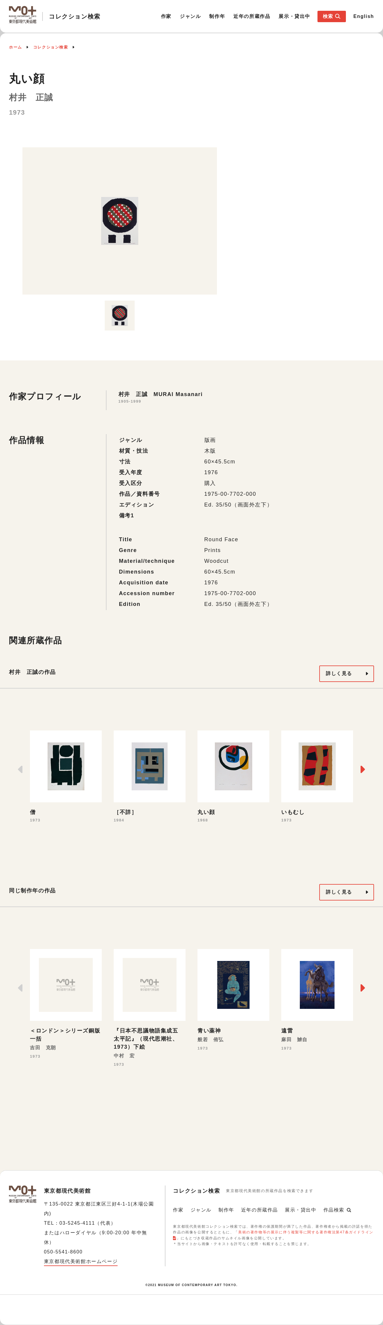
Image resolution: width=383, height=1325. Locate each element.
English (363, 16)
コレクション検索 (50, 47)
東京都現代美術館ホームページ (81, 1261)
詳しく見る (339, 673)
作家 (166, 16)
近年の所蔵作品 (251, 16)
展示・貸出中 (294, 16)
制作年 (217, 16)
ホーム (15, 47)
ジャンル (190, 16)
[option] (119, 221)
